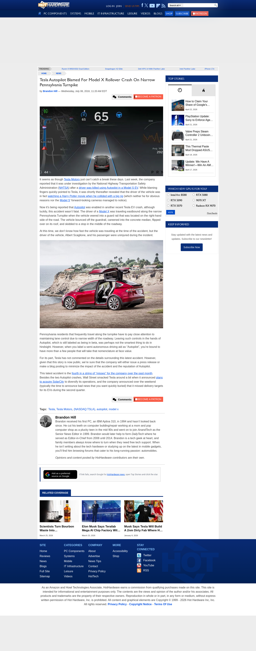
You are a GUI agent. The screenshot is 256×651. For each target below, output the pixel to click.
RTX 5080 (200, 195)
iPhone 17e (209, 69)
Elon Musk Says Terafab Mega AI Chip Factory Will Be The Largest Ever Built (100, 528)
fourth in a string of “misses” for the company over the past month (112, 373)
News (58, 73)
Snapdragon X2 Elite (114, 69)
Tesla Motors (72, 179)
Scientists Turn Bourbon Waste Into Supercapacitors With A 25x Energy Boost (57, 528)
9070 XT (199, 200)
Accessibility (120, 551)
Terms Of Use (163, 604)
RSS (146, 570)
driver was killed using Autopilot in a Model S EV (108, 187)
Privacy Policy (97, 571)
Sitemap (45, 576)
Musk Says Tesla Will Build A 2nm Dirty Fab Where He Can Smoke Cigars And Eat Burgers (143, 528)
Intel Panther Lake (187, 69)
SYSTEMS (75, 13)
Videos (68, 576)
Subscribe (182, 13)
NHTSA (63, 187)
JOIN (119, 6)
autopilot (102, 409)
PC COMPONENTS (55, 13)
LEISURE (132, 13)
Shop (169, 13)
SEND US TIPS (132, 6)
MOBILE (89, 13)
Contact (93, 566)
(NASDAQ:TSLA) (84, 409)
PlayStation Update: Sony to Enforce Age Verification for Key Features (197, 118)
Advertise (94, 556)
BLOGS (158, 13)
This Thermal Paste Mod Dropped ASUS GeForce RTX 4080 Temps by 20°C (197, 148)
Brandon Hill (65, 417)
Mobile (68, 561)
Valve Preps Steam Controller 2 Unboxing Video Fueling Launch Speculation (198, 133)
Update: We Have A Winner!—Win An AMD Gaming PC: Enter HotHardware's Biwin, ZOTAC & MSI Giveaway (199, 163)
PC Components (74, 551)
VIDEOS (145, 13)
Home (43, 551)
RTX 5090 (174, 200)
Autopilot (79, 207)
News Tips (94, 561)
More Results (212, 213)
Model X (104, 211)
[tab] (180, 90)
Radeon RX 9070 (204, 205)
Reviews (45, 556)
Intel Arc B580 (177, 195)
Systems (69, 556)
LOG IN (110, 6)
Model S (65, 200)
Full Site (45, 571)
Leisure (68, 571)
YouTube (148, 565)
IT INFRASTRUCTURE (111, 13)
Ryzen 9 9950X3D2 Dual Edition (75, 69)
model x (114, 409)
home (44, 73)
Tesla (51, 409)
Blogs (43, 566)
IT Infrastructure (74, 566)
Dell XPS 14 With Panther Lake (151, 69)
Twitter (147, 555)
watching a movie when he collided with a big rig (85, 196)
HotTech (93, 576)
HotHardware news (116, 474)
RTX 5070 (174, 205)
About (92, 551)
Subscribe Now (192, 247)
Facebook (149, 560)
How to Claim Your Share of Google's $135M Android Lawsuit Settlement (196, 103)
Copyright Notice (140, 604)
